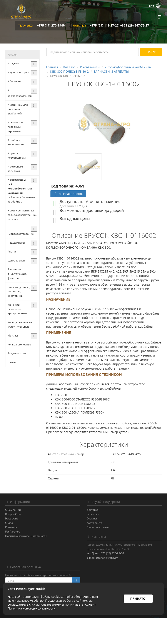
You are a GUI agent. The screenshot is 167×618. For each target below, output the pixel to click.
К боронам (14, 81)
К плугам (13, 63)
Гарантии (93, 514)
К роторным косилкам (15, 169)
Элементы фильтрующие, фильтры (17, 274)
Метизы (13, 335)
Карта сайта (94, 523)
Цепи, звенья (16, 260)
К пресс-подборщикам (17, 155)
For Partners (12, 531)
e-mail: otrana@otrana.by (102, 557)
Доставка (93, 510)
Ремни (12, 251)
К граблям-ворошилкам (16, 142)
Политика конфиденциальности (26, 536)
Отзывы (92, 518)
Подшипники (16, 243)
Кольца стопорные (20, 344)
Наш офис (11, 518)
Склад (9, 523)
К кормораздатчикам (20, 93)
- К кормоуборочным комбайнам (20, 188)
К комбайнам (17, 180)
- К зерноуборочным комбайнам (21, 199)
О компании (13, 510)
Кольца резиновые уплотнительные (20, 324)
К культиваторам (18, 72)
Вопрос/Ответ (14, 514)
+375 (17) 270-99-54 (51, 25)
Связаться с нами (98, 527)
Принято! (138, 598)
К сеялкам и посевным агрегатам (15, 127)
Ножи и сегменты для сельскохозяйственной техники (22, 215)
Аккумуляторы (17, 353)
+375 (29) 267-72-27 (134, 25)
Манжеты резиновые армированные (17, 309)
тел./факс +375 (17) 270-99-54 (105, 553)
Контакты (11, 527)
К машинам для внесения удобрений (18, 109)
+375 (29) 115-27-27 (104, 25)
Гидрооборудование (21, 234)
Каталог (13, 54)
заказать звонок (68, 194)
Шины (12, 362)
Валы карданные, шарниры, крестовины (19, 291)
